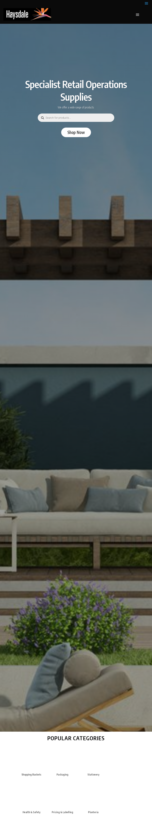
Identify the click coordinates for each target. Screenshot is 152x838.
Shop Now (76, 132)
